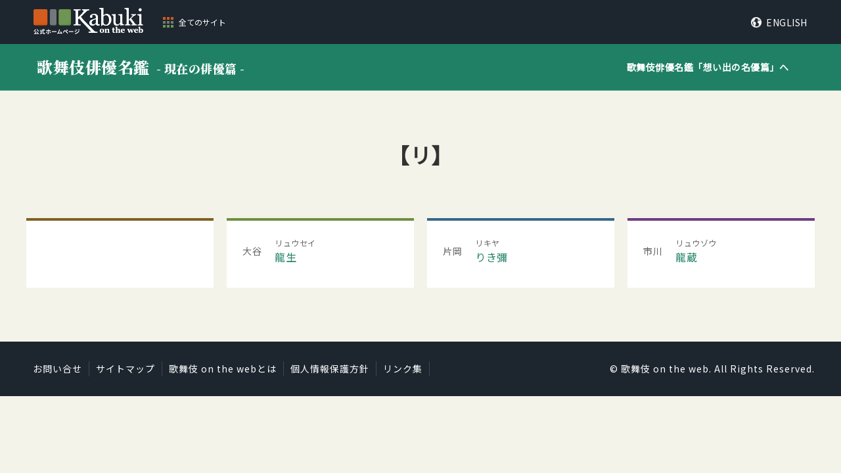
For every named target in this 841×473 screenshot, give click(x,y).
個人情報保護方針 (329, 368)
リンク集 (402, 368)
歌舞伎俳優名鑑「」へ (708, 67)
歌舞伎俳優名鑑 (141, 66)
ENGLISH (786, 22)
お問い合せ (57, 368)
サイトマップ (125, 368)
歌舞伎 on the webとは (223, 368)
